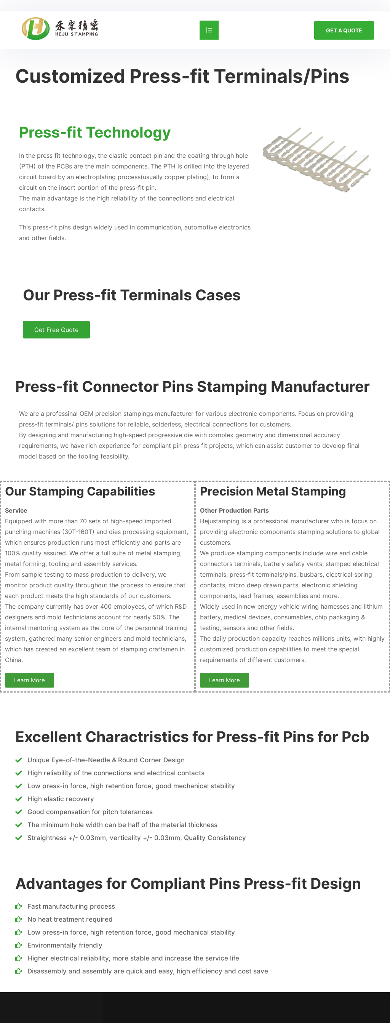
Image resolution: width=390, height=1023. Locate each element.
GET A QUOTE (344, 30)
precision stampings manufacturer (144, 413)
